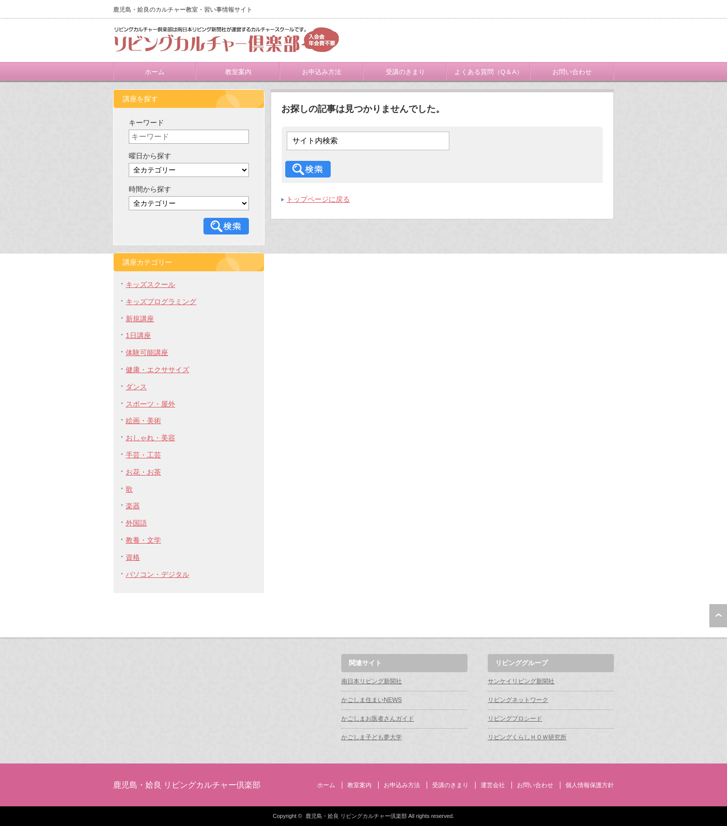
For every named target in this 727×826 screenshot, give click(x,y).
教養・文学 (143, 540)
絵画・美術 (143, 421)
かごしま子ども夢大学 (371, 737)
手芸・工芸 (143, 455)
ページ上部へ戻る (718, 615)
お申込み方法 (321, 72)
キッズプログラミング (161, 302)
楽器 (133, 506)
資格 (133, 557)
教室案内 (238, 72)
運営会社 (493, 785)
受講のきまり (405, 72)
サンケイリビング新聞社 (521, 681)
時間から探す (150, 189)
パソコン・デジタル (157, 574)
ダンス (136, 387)
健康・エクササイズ (157, 370)
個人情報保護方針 (589, 785)
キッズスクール (150, 284)
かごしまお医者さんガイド (377, 718)
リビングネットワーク (518, 699)
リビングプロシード (515, 718)
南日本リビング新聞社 (371, 681)
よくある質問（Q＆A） (488, 72)
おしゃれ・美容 (150, 438)
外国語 (136, 523)
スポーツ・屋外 (150, 404)
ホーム (155, 72)
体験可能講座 (147, 352)
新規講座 (140, 319)
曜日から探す (150, 156)
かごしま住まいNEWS (371, 699)
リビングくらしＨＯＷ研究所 (527, 737)
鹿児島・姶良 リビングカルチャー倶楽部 (187, 785)
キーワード (146, 123)
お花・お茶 (143, 472)
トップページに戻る (318, 199)
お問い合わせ (572, 72)
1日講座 (138, 335)
